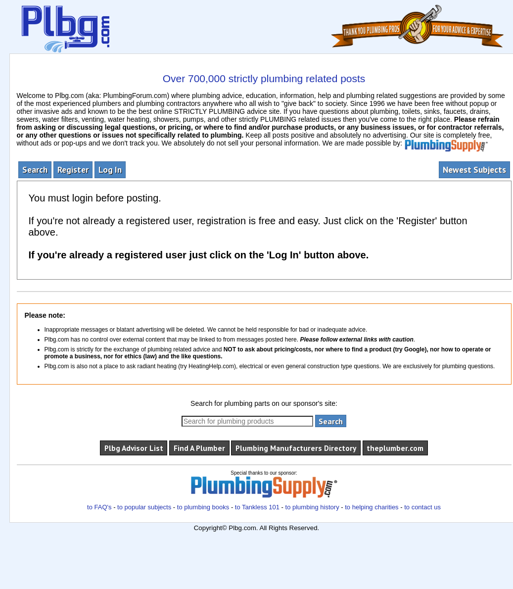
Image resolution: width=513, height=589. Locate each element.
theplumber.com (395, 448)
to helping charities (371, 507)
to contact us (422, 507)
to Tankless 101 (257, 507)
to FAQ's (99, 507)
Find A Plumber (199, 448)
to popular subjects (144, 507)
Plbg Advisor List (133, 448)
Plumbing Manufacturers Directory (295, 448)
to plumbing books (203, 507)
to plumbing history (312, 507)
